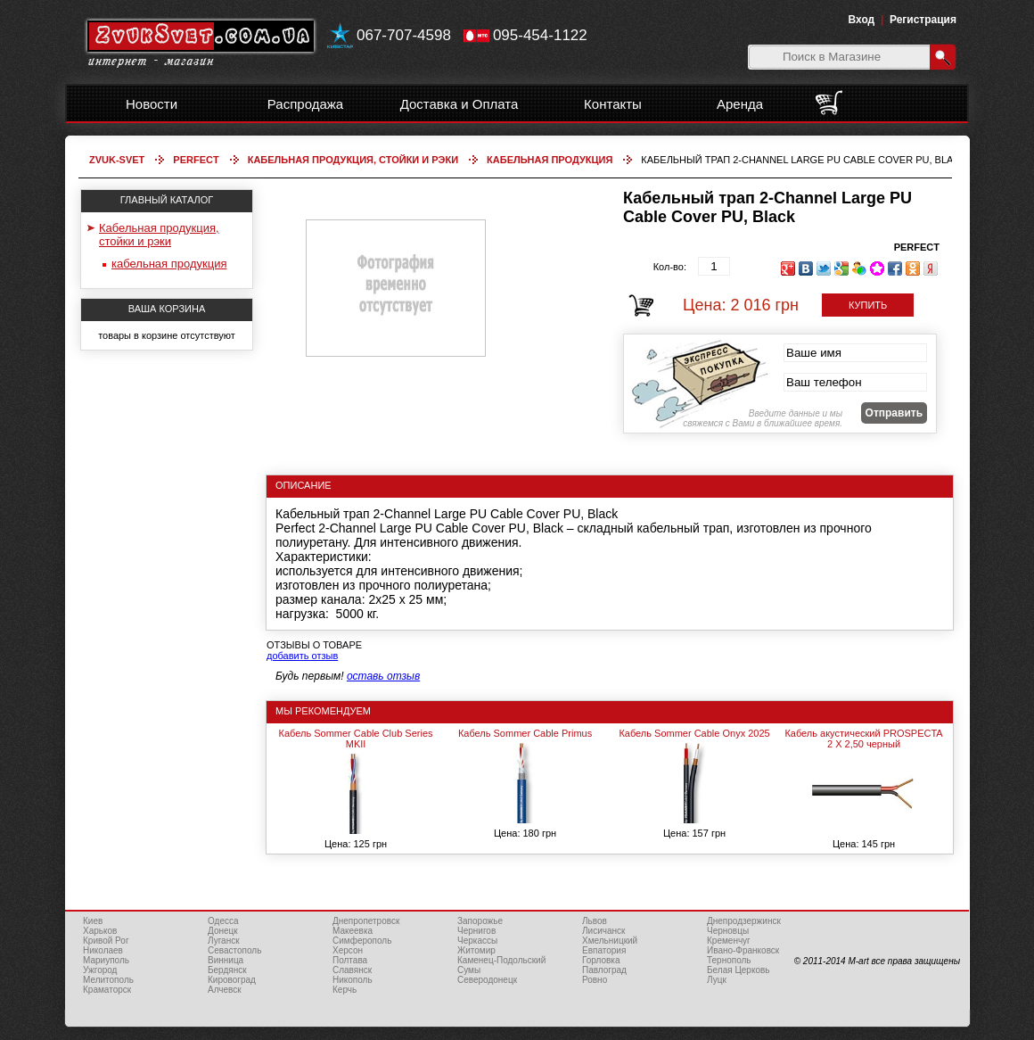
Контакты (613, 103)
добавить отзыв (302, 655)
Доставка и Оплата (459, 103)
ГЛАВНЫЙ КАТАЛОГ (166, 199)
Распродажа (305, 103)
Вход (862, 19)
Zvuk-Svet (116, 159)
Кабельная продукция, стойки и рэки (353, 159)
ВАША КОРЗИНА (167, 308)
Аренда (740, 103)
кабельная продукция (549, 159)
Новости (151, 103)
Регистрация (923, 19)
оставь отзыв (383, 676)
